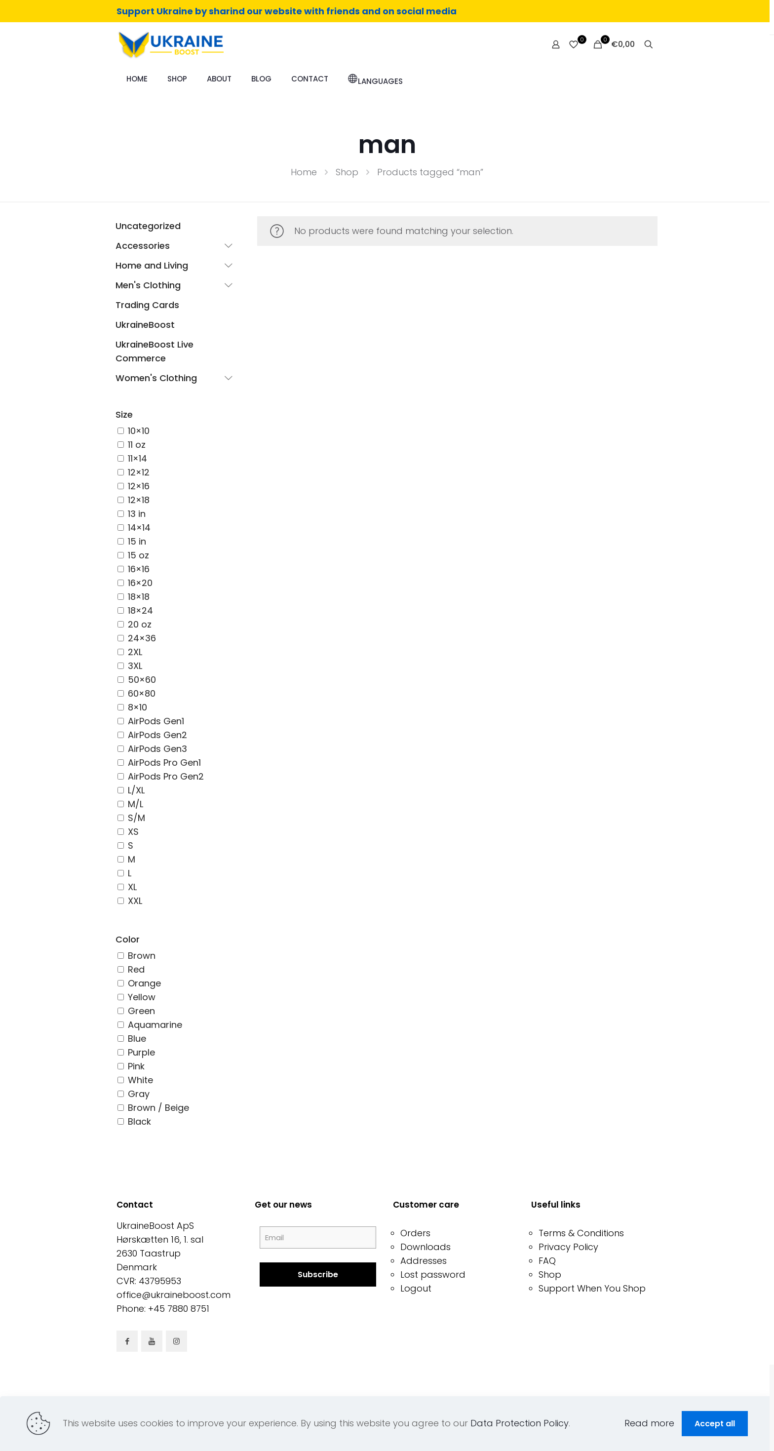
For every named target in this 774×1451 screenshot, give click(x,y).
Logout (415, 1288)
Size (124, 414)
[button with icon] (127, 1341)
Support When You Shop (592, 1288)
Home (304, 172)
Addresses (423, 1261)
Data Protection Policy (519, 1423)
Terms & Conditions (581, 1233)
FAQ (547, 1261)
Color (128, 939)
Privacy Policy (568, 1247)
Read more (649, 1423)
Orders (415, 1233)
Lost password (432, 1274)
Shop (347, 172)
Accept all (715, 1423)
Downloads (425, 1247)
